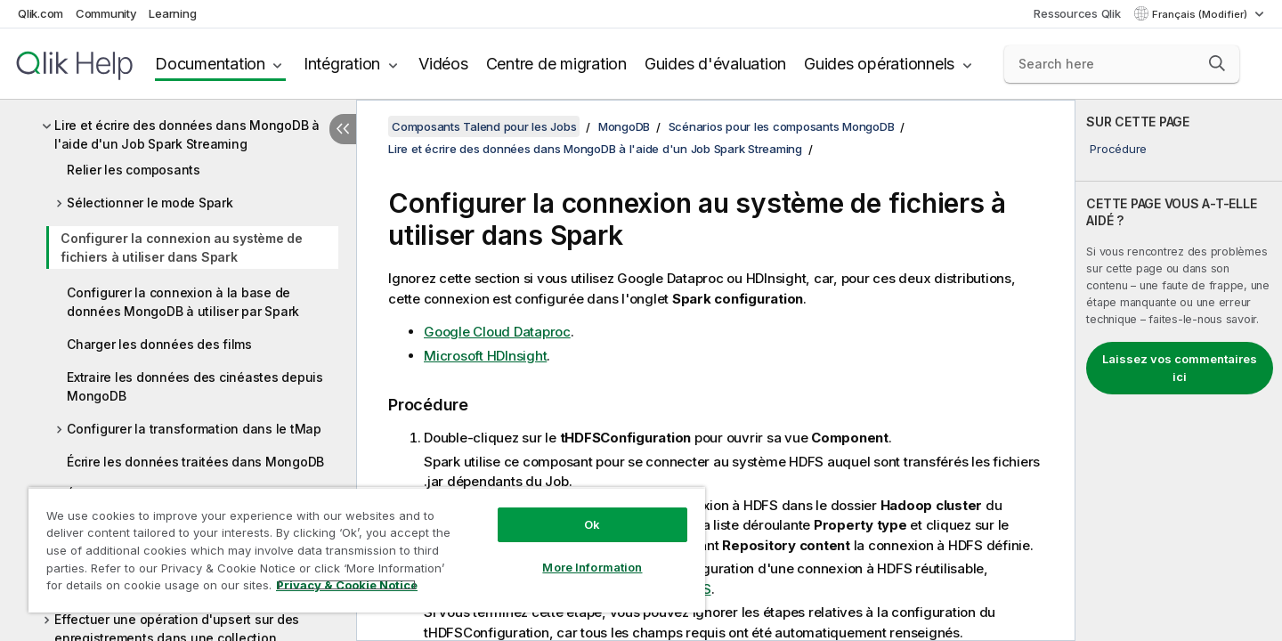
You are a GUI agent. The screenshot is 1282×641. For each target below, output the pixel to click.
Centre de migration (556, 63)
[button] (1217, 63)
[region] (366, 550)
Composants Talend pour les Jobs (484, 126)
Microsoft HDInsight (485, 355)
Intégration (342, 63)
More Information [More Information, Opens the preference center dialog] (592, 567)
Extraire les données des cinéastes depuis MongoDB (195, 386)
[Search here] (1122, 64)
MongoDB (624, 126)
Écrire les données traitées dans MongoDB (195, 461)
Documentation (210, 63)
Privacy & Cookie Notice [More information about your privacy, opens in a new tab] (347, 585)
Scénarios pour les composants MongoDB (782, 126)
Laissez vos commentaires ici (1179, 368)
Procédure (1118, 149)
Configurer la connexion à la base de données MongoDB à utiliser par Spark (183, 302)
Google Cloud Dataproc (497, 331)
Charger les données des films (159, 344)
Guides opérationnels (879, 63)
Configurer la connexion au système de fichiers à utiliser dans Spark (182, 247)
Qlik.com (40, 13)
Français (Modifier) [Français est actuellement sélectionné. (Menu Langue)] (1201, 14)
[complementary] (1178, 370)
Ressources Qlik (1077, 13)
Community (106, 13)
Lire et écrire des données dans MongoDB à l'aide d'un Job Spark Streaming (187, 134)
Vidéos (443, 63)
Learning (172, 13)
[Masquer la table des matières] (342, 129)
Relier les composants (133, 169)
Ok (592, 524)
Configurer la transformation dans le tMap (194, 428)
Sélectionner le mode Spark (150, 202)
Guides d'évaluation (715, 63)
